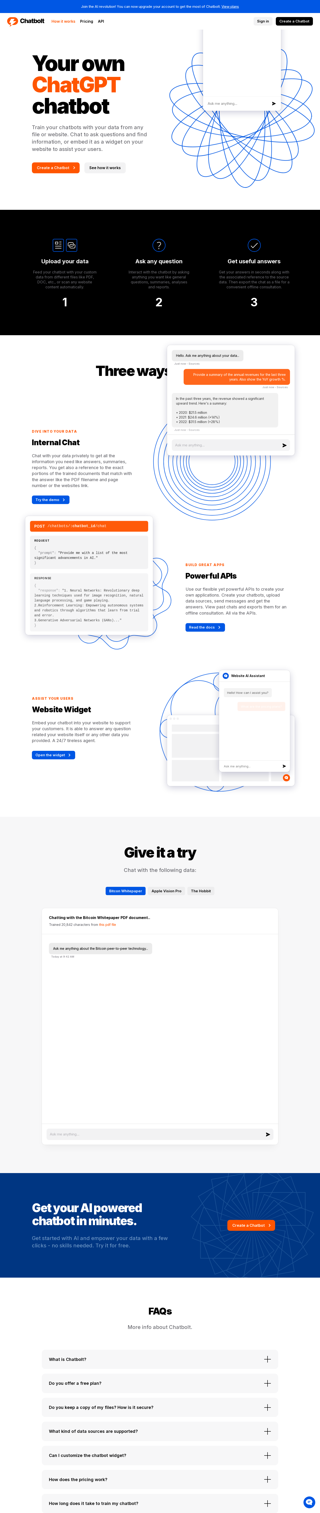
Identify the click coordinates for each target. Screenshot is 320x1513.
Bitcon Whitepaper (125, 891)
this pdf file (107, 925)
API (101, 21)
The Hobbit (201, 891)
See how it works (105, 167)
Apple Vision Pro (166, 891)
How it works (63, 21)
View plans (230, 6)
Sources (194, 367)
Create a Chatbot (294, 21)
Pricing (86, 21)
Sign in (263, 21)
